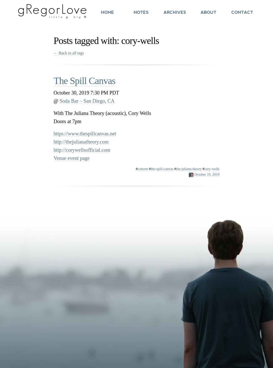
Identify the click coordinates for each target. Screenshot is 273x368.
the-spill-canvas (162, 169)
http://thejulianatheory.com (81, 142)
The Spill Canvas (84, 81)
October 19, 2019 (206, 174)
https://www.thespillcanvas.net (85, 133)
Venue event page (72, 158)
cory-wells (211, 169)
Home (107, 12)
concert (143, 169)
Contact (242, 12)
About (208, 12)
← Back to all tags (69, 53)
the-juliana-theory (189, 169)
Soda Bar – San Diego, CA (87, 101)
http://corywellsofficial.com (82, 150)
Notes (141, 12)
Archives (175, 12)
